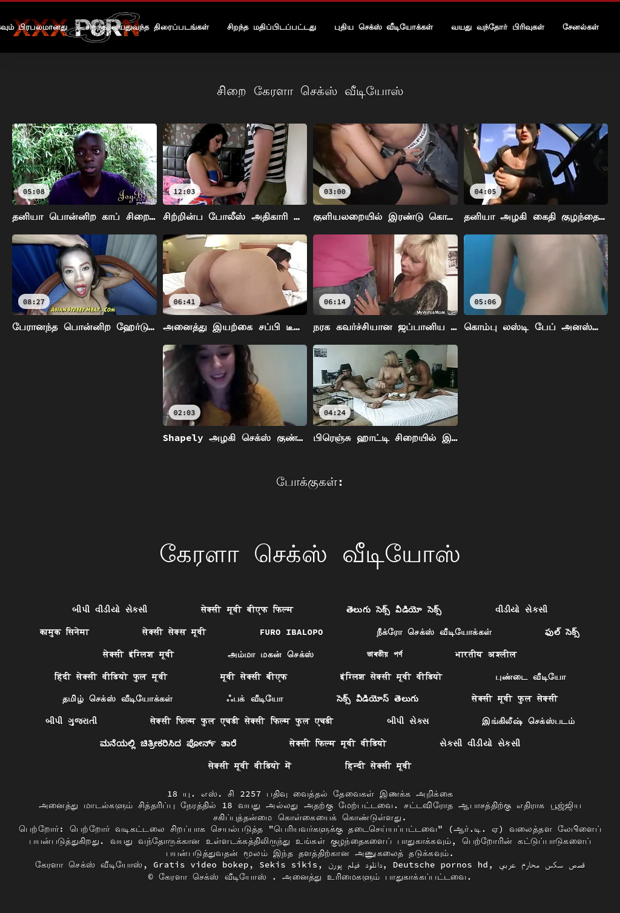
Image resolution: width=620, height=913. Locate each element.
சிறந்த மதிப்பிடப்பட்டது (271, 27)
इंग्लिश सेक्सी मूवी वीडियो (391, 676)
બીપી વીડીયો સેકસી (109, 609)
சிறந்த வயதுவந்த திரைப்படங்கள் (147, 27)
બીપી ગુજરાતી (71, 720)
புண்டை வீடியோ (530, 676)
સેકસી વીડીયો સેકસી (480, 743)
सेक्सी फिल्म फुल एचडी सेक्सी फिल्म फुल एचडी (242, 720)
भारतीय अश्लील (486, 654)
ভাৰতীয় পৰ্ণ (384, 654)
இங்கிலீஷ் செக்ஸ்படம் (528, 720)
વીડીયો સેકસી (521, 609)
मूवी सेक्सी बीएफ (253, 676)
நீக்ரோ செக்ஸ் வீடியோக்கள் (434, 631)
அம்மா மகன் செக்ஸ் (271, 654)
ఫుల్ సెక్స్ (562, 631)
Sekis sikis (288, 864)
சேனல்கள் (580, 27)
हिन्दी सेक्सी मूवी (378, 765)
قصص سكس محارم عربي (542, 864)
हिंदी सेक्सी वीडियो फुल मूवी (110, 676)
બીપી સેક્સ (408, 720)
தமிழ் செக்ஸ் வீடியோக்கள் (117, 698)
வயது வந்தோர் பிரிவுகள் (497, 27)
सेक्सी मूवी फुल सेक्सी (515, 698)
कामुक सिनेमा (64, 631)
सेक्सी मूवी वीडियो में (249, 765)
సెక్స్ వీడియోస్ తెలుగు (378, 698)
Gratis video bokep (201, 864)
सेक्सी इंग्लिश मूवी (138, 654)
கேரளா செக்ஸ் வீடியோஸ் (89, 864)
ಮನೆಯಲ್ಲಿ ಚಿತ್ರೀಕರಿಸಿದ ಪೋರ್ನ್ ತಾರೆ (168, 743)
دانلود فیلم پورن (355, 864)
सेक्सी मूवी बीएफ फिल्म (247, 609)
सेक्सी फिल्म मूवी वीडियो (337, 743)
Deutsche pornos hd (441, 864)
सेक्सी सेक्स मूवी (174, 631)
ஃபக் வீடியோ (254, 698)
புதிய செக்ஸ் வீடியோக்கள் (384, 27)
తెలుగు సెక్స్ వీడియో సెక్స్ (394, 609)
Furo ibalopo (291, 631)
